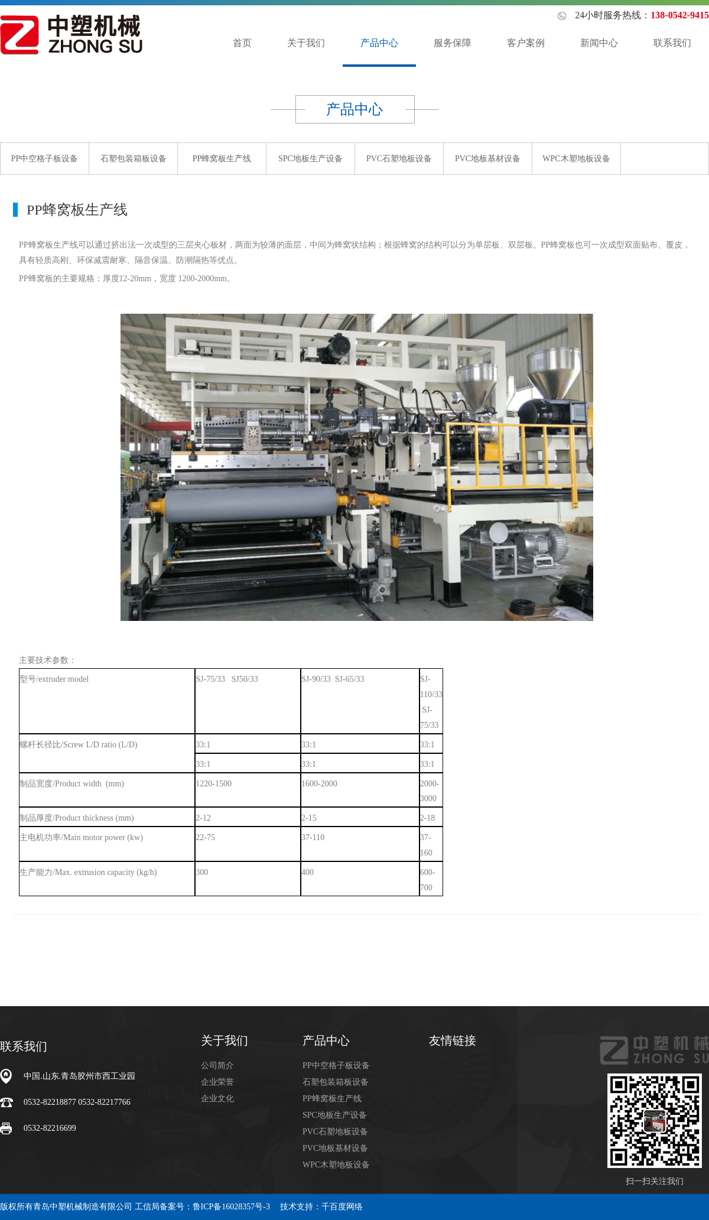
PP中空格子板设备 (45, 158)
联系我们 (672, 43)
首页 (242, 43)
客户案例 (526, 43)
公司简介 (217, 1065)
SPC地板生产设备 (310, 158)
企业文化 (217, 1098)
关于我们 (306, 43)
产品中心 (379, 43)
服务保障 (452, 43)
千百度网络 (342, 1206)
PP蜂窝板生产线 (222, 158)
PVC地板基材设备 (488, 158)
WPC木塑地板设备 (576, 158)
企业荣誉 (217, 1082)
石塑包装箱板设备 (133, 158)
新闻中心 (599, 43)
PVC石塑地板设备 (399, 158)
